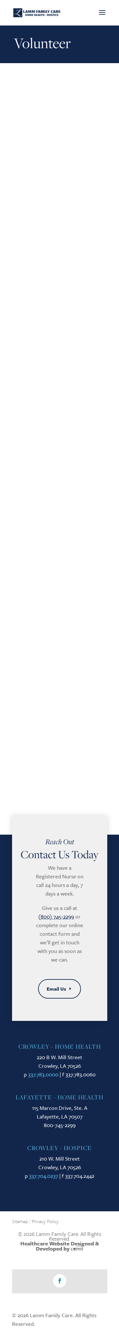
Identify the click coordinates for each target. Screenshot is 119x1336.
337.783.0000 (43, 1074)
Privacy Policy (45, 1221)
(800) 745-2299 (56, 916)
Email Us (56, 988)
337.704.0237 (43, 1176)
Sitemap (20, 1221)
